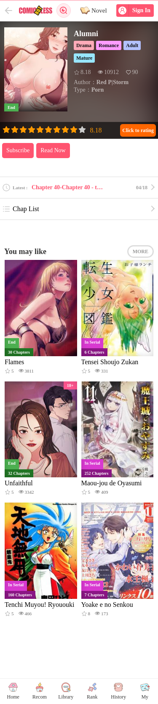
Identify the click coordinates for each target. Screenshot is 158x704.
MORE (140, 251)
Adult (132, 45)
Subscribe (17, 150)
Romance (109, 45)
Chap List (20, 209)
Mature (84, 58)
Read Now (53, 150)
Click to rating (138, 130)
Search (63, 10)
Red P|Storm (112, 82)
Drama (83, 45)
